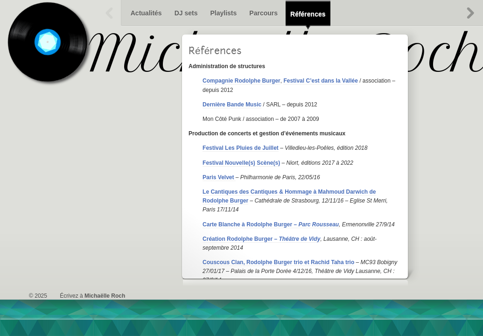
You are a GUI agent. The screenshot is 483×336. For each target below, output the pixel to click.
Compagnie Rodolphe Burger (241, 80)
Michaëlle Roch (104, 296)
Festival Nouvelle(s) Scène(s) (241, 163)
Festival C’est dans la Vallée (320, 80)
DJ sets (186, 13)
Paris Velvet (219, 177)
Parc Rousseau (318, 224)
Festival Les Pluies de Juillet (241, 148)
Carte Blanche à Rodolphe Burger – (250, 224)
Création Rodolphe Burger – (241, 239)
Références (308, 14)
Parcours (263, 13)
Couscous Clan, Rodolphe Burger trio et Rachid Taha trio (278, 262)
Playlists (223, 13)
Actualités (146, 13)
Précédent (109, 13)
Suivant (470, 13)
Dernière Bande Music (232, 104)
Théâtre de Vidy (299, 239)
